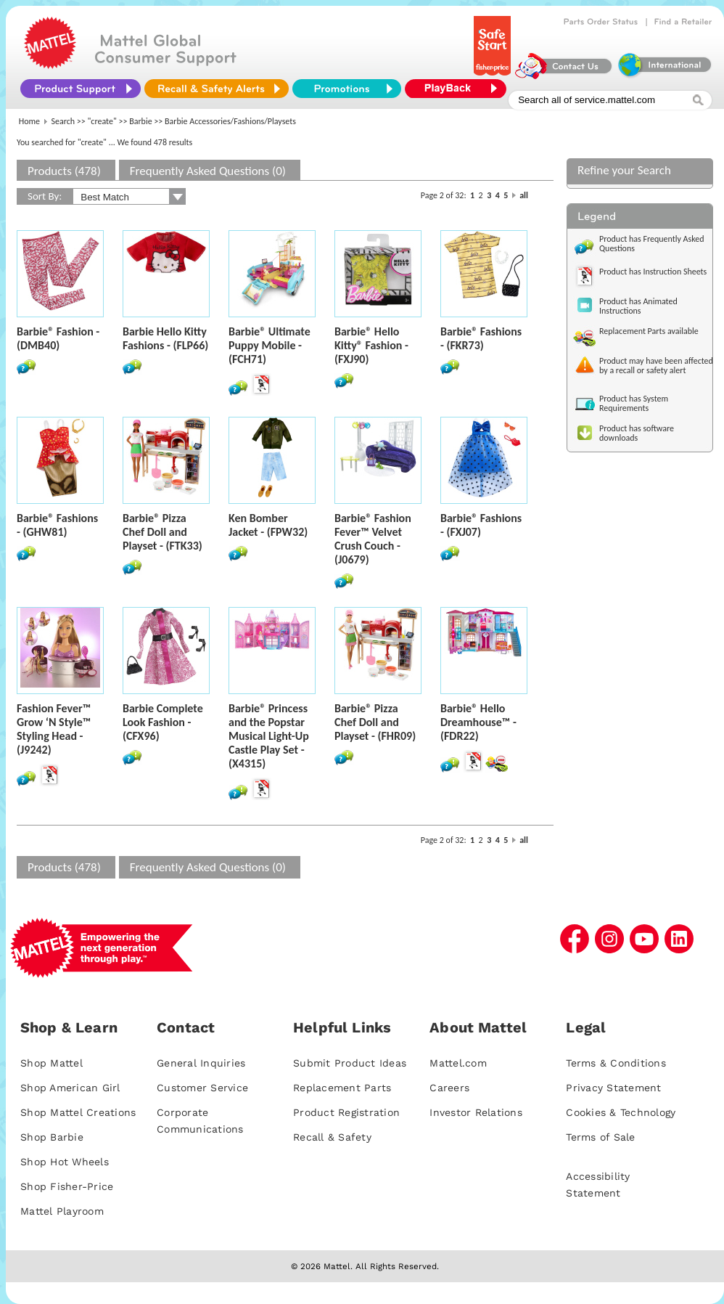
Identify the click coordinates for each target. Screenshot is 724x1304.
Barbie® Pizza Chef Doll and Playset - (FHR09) (375, 722)
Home (29, 121)
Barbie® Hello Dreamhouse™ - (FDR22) (478, 722)
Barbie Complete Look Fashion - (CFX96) (163, 722)
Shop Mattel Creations (78, 1112)
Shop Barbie (51, 1137)
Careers (449, 1087)
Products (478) (64, 171)
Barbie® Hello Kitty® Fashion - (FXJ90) (371, 345)
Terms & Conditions (616, 1063)
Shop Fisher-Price (66, 1186)
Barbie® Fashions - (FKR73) (481, 338)
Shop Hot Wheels (64, 1162)
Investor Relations (475, 1112)
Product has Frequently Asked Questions (651, 243)
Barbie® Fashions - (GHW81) (57, 525)
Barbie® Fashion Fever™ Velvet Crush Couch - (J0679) (372, 538)
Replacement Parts (342, 1087)
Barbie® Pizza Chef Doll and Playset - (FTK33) (162, 532)
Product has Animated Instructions (638, 306)
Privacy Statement (613, 1087)
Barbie (140, 121)
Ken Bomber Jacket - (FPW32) (268, 525)
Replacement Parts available (649, 331)
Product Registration (346, 1112)
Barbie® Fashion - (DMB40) (58, 338)
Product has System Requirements (633, 403)
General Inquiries (201, 1063)
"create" (102, 121)
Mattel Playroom (62, 1211)
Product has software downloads (636, 433)
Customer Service (202, 1087)
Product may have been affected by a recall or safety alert (656, 365)
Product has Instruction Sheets (653, 271)
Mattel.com (458, 1063)
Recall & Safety (332, 1137)
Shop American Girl (70, 1087)
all (523, 195)
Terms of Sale (600, 1137)
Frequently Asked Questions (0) (208, 171)
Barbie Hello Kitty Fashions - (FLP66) (165, 338)
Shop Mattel (51, 1063)
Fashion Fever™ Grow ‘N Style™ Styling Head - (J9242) (54, 729)
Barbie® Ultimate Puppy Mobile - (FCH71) (269, 345)
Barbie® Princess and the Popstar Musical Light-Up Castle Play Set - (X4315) (269, 735)
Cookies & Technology (620, 1112)
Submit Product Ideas (349, 1063)
